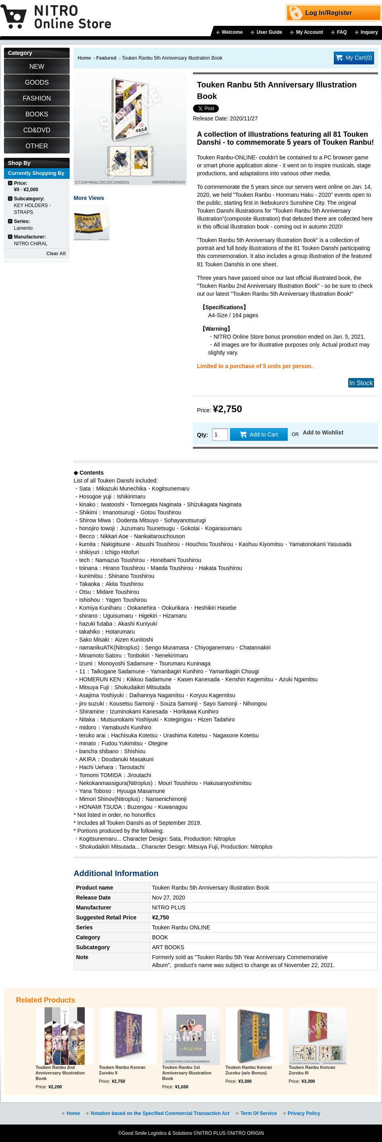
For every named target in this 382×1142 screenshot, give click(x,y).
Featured (106, 58)
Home (84, 58)
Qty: (202, 435)
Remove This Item (10, 183)
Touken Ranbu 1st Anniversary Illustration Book (186, 1073)
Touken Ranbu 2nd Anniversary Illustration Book (60, 1073)
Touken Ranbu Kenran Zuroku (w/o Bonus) (249, 1070)
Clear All (56, 253)
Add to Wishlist (323, 432)
